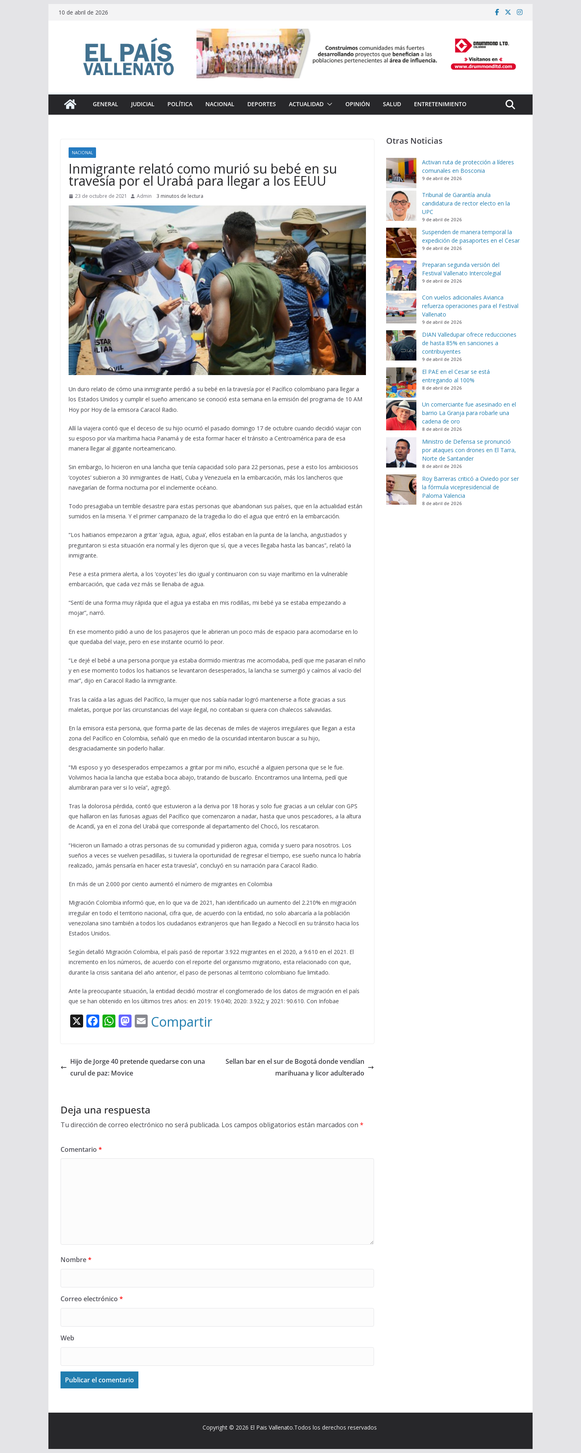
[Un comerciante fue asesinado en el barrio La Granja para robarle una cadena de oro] (401, 415)
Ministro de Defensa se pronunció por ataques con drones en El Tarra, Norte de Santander (469, 450)
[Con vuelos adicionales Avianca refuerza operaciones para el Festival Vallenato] (401, 308)
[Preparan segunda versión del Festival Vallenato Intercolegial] (401, 275)
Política (179, 104)
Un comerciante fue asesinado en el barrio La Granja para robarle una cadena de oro (469, 412)
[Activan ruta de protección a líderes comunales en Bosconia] (401, 173)
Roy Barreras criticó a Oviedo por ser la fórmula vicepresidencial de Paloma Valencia (470, 487)
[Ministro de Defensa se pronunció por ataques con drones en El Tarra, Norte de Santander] (401, 452)
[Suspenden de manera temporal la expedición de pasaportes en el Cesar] (401, 243)
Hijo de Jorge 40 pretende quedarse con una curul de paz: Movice (133, 1067)
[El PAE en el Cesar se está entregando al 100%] (401, 382)
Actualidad (306, 104)
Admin (144, 196)
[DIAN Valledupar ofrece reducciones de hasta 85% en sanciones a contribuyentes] (401, 345)
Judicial (143, 104)
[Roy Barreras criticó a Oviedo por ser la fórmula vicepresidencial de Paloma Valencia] (401, 489)
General (105, 104)
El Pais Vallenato (271, 1427)
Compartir (181, 1021)
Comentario (81, 1149)
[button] (328, 104)
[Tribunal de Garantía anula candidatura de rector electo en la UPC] (401, 206)
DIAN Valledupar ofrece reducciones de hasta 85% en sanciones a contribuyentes (469, 343)
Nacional (219, 104)
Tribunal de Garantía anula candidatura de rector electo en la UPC (466, 203)
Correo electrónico (92, 1298)
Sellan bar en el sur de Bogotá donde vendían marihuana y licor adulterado (300, 1067)
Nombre (76, 1259)
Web (67, 1337)
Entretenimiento (440, 104)
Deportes (261, 104)
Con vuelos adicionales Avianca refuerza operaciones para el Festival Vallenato (470, 306)
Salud (392, 104)
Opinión (357, 104)
